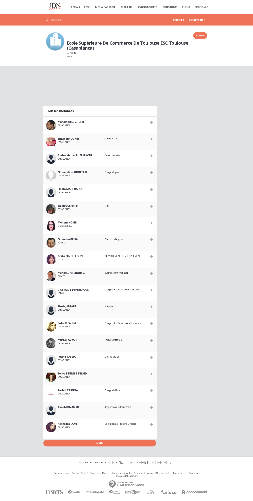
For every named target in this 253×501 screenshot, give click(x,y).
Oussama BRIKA (68, 239)
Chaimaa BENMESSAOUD (73, 289)
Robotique (170, 7)
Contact (75, 473)
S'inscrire (178, 19)
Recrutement (95, 473)
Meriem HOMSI (67, 222)
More (99, 442)
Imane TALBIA (67, 357)
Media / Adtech (105, 7)
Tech (87, 7)
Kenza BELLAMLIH (69, 424)
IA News (75, 7)
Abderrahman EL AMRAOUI (75, 155)
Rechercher (56, 19)
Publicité (84, 473)
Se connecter (197, 19)
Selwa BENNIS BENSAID (72, 373)
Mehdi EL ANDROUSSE (71, 273)
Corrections (194, 473)
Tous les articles (180, 473)
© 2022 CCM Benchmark (126, 476)
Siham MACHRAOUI (70, 189)
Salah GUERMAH (68, 206)
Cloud (186, 7)
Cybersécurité (147, 7)
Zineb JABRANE (67, 306)
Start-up (126, 7)
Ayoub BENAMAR (68, 407)
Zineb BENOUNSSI (69, 138)
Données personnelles (122, 473)
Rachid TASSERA (68, 390)
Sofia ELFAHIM (67, 323)
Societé (106, 473)
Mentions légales (163, 473)
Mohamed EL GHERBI (71, 122)
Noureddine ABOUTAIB (72, 172)
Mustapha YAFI (67, 340)
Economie (201, 7)
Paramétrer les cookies (144, 473)
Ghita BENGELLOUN (70, 256)
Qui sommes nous (62, 473)
